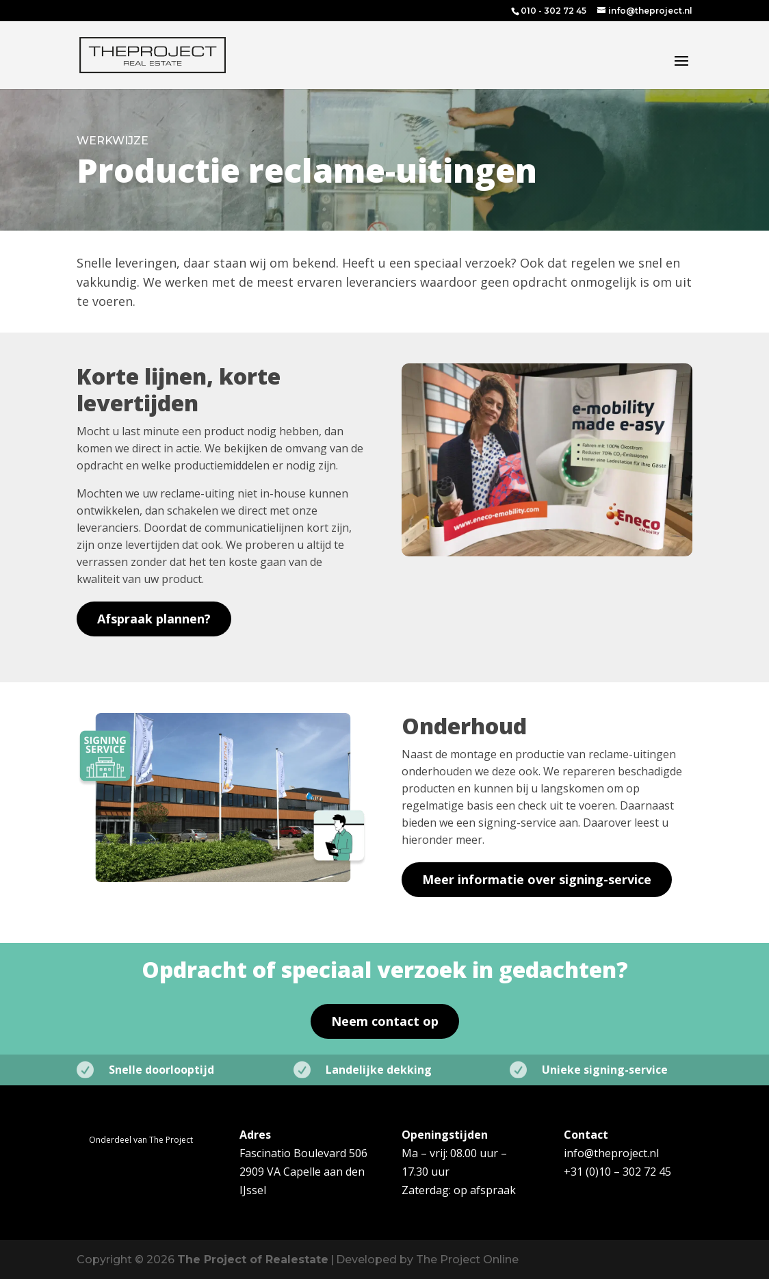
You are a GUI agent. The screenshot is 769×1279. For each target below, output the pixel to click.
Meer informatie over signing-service (536, 879)
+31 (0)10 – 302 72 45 (617, 1171)
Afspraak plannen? (154, 618)
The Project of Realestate (252, 1259)
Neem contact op (385, 1021)
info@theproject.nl (611, 1153)
